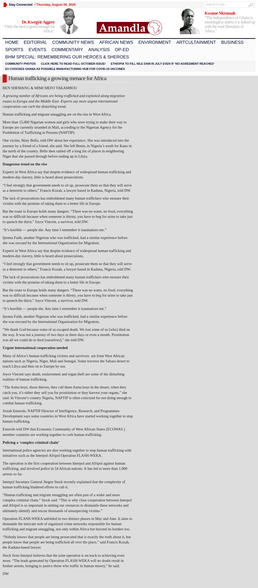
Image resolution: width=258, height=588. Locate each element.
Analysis (99, 49)
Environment (154, 42)
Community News (73, 42)
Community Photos (20, 63)
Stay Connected (21, 5)
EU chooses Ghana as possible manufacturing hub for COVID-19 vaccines (65, 68)
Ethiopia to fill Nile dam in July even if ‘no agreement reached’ (162, 63)
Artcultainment (196, 42)
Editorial (35, 42)
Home (12, 42)
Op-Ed (122, 49)
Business (232, 42)
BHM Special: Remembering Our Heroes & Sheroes (67, 57)
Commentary (67, 49)
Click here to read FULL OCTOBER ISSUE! (73, 63)
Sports (14, 49)
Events (37, 49)
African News (116, 42)
